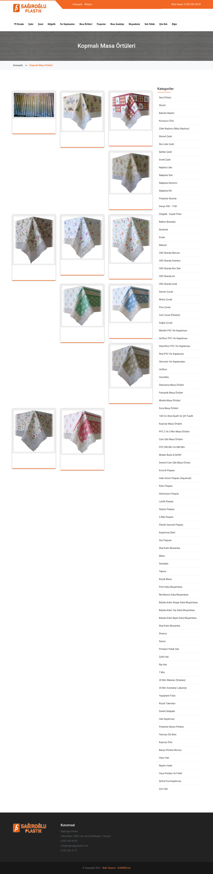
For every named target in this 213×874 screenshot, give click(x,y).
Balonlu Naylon (166, 113)
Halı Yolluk (150, 24)
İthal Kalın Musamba (169, 548)
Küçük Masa (165, 579)
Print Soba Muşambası (170, 587)
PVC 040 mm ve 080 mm (172, 447)
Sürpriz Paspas (167, 509)
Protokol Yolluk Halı (169, 649)
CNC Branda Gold (168, 284)
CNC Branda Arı (167, 276)
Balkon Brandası (167, 221)
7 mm (162, 672)
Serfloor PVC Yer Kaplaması (173, 338)
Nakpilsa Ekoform (168, 183)
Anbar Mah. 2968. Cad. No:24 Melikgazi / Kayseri (86, 836)
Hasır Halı (164, 757)
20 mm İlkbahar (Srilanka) (172, 680)
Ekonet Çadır (165, 136)
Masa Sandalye (117, 24)
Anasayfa (77, 4)
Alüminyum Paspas (169, 493)
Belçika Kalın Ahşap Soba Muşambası (178, 602)
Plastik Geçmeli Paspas (171, 524)
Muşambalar (134, 24)
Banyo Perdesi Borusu (170, 750)
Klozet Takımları (167, 703)
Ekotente (163, 229)
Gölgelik (51, 24)
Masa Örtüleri (85, 24)
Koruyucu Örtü (166, 120)
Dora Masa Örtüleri (168, 408)
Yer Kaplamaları (67, 24)
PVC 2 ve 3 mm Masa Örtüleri (174, 431)
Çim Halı (163, 24)
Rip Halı (163, 664)
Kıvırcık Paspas (167, 470)
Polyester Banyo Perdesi (171, 726)
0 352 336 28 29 (192, 4)
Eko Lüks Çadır (166, 144)
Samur (162, 641)
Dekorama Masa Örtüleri (171, 385)
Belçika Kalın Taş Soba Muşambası (177, 610)
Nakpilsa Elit (165, 190)
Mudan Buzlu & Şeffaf (170, 455)
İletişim (88, 4)
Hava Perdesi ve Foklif (170, 773)
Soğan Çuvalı (165, 322)
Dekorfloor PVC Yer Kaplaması (174, 346)
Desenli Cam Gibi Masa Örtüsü (175, 462)
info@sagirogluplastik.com (74, 845)
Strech (162, 105)
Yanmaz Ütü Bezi (167, 734)
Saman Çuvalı (166, 291)
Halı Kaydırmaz (167, 719)
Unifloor (163, 369)
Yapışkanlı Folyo (167, 695)
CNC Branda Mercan (169, 253)
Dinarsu (163, 633)
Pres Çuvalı (165, 307)
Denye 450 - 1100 (168, 206)
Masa (162, 556)
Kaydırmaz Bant (167, 532)
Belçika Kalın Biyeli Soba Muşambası (178, 618)
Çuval (40, 24)
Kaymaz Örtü (165, 742)
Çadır (31, 24)
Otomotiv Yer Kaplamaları (172, 361)
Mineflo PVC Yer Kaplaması (173, 330)
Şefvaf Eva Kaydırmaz (170, 781)
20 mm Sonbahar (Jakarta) (173, 688)
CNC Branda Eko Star (170, 268)
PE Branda (19, 24)
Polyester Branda (168, 198)
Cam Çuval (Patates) (169, 315)
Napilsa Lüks (165, 167)
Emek (162, 237)
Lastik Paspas (166, 501)
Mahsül (163, 245)
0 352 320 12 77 (69, 850)
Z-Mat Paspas (166, 517)
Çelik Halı (164, 657)
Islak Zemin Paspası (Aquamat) (175, 478)
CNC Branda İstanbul (169, 260)
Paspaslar (101, 24)
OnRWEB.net (124, 868)
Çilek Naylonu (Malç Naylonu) (174, 128)
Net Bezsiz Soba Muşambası (174, 594)
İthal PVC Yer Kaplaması (171, 354)
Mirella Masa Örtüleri (170, 400)
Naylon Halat (165, 765)
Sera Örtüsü (165, 97)
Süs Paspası (165, 540)
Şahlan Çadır (165, 152)
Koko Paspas (165, 486)
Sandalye (164, 563)
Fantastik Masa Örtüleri (171, 392)
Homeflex (164, 377)
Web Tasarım (109, 868)
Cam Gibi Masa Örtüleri (171, 439)
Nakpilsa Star (166, 175)
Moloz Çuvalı (165, 299)
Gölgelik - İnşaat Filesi (170, 214)
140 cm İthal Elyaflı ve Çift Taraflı (176, 416)
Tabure (162, 571)
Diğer (174, 24)
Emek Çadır (165, 159)
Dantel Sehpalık (167, 711)
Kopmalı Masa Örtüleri (170, 423)
